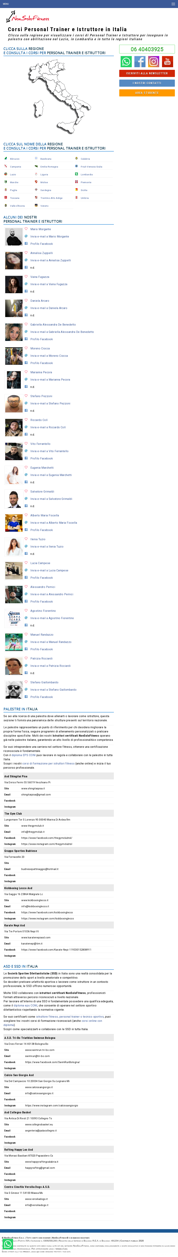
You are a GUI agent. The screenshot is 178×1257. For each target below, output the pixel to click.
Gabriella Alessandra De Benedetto (53, 324)
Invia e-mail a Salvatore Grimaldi (51, 499)
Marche (14, 182)
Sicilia (84, 190)
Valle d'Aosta (17, 205)
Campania (15, 166)
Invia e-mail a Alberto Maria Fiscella (53, 522)
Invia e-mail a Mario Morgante (49, 236)
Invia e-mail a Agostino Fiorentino (52, 618)
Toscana (14, 198)
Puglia (13, 190)
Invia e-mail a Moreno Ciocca (49, 355)
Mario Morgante (40, 229)
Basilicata (46, 158)
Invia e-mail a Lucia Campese (49, 570)
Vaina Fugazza (39, 277)
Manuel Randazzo (41, 634)
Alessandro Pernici (42, 587)
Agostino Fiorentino (43, 610)
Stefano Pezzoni (41, 396)
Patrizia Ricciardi (41, 658)
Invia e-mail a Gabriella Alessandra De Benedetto (62, 332)
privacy (26, 1251)
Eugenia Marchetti (42, 467)
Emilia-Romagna (49, 166)
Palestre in (20, 708)
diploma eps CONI (25, 1005)
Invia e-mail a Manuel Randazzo (50, 642)
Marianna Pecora (41, 372)
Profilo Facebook (41, 243)
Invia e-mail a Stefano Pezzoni (50, 403)
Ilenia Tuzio (37, 539)
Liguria (44, 174)
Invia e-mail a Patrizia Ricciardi (50, 665)
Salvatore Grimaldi (42, 491)
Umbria (85, 198)
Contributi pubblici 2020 (132, 1240)
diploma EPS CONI (24, 755)
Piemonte (86, 182)
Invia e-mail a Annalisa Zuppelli (50, 260)
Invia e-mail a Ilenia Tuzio (46, 546)
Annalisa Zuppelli (41, 253)
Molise (44, 182)
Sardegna (46, 190)
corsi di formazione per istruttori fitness (48, 763)
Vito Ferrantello (40, 444)
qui (38, 1251)
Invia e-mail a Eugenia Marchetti (51, 475)
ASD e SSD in (20, 966)
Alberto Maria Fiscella (44, 515)
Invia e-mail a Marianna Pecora (50, 379)
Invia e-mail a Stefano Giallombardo (53, 689)
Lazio (13, 174)
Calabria (85, 158)
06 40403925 (147, 49)
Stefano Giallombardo (44, 682)
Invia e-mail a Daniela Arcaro (48, 308)
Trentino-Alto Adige (51, 198)
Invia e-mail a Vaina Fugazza (48, 284)
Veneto (44, 205)
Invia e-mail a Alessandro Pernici (51, 594)
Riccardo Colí (38, 420)
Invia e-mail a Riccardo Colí (48, 427)
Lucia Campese (40, 563)
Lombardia (87, 174)
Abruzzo (14, 158)
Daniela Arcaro (39, 300)
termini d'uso (61, 1248)
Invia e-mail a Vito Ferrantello (49, 451)
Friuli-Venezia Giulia (91, 166)
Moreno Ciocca (40, 348)
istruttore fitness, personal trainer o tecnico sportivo (70, 1016)
